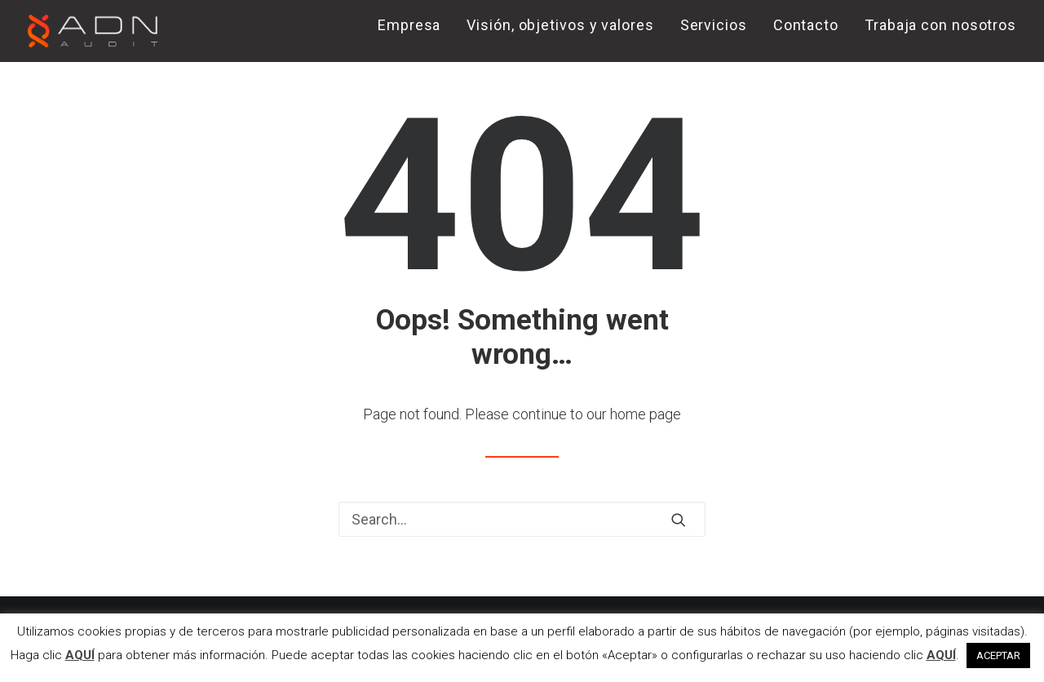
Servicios (713, 24)
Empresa (409, 24)
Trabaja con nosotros (940, 24)
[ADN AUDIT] (92, 31)
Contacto (805, 24)
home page (645, 414)
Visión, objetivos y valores (560, 24)
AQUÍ (80, 655)
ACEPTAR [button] (998, 655)
